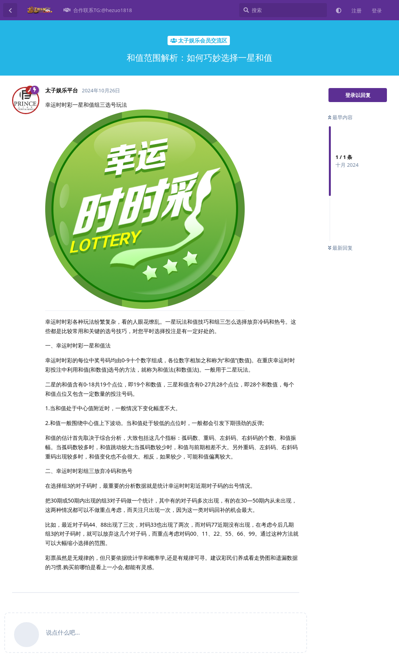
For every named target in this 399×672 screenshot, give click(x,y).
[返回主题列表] (10, 10)
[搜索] (283, 10)
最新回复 (340, 247)
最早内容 (340, 117)
